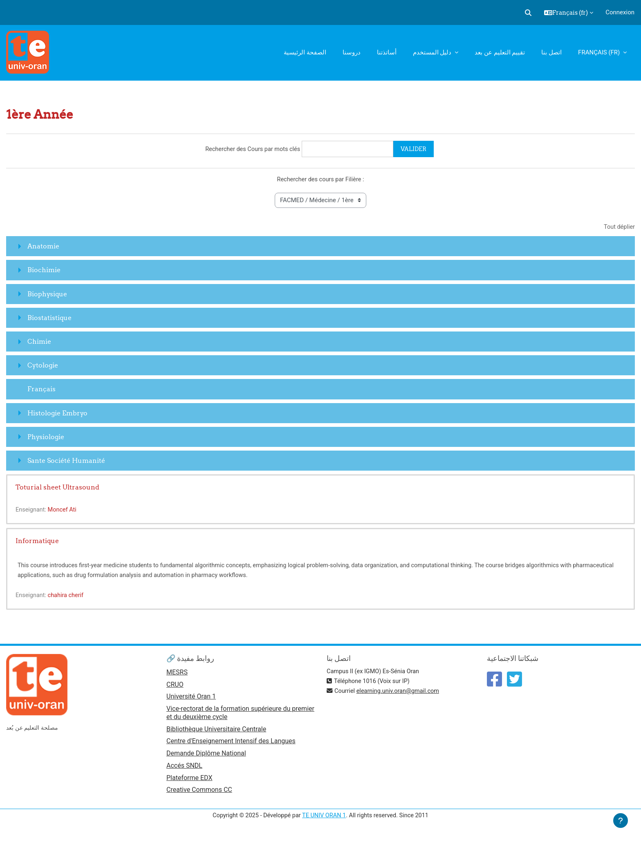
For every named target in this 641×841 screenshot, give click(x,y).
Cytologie (42, 366)
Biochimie (44, 271)
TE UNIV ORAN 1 (324, 819)
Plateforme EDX (189, 781)
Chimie (39, 342)
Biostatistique (49, 318)
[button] (528, 12)
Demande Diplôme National (206, 756)
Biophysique (47, 295)
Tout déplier (619, 227)
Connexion (619, 12)
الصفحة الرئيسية (305, 52)
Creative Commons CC (199, 794)
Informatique (37, 542)
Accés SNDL (184, 769)
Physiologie (45, 437)
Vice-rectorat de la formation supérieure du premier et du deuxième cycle (240, 715)
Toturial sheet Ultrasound (57, 488)
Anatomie (43, 247)
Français (41, 390)
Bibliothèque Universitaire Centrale (216, 731)
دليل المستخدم (433, 52)
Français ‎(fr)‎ (599, 52)
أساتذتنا (387, 52)
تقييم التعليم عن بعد (500, 52)
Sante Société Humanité (66, 461)
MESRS (177, 674)
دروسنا (352, 52)
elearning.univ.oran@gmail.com (401, 692)
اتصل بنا (551, 52)
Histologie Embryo (57, 414)
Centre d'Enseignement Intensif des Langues (231, 744)
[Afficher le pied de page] (620, 820)
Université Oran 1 (191, 699)
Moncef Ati (64, 511)
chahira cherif (67, 596)
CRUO (175, 686)
